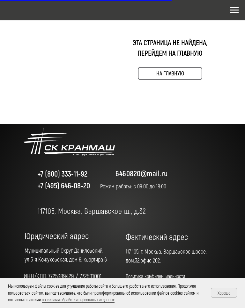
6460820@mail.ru (141, 173)
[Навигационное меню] (234, 10)
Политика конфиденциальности (155, 276)
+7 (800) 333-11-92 (62, 173)
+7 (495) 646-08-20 (63, 185)
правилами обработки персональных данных (78, 299)
